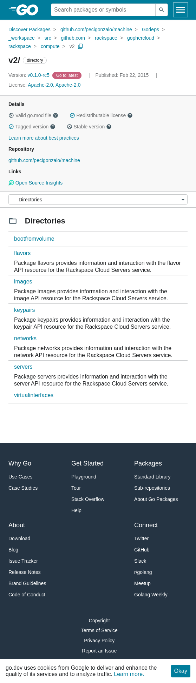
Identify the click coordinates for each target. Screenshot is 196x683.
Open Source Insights (35, 183)
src (48, 38)
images (23, 281)
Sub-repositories (152, 488)
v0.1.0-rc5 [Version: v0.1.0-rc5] (29, 75)
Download (19, 538)
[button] (11, 115)
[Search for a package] (103, 10)
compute (50, 46)
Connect (146, 525)
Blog (13, 550)
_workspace (21, 38)
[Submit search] (161, 10)
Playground (83, 477)
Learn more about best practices (43, 138)
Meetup (142, 583)
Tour (76, 488)
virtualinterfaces (33, 395)
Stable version (89, 126)
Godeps (150, 29)
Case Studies (23, 488)
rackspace (106, 38)
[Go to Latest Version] (67, 75)
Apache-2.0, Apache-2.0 (54, 85)
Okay (180, 671)
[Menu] (98, 199)
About (16, 525)
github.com (73, 38)
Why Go (19, 463)
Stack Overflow (87, 499)
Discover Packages (29, 29)
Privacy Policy (99, 640)
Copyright (99, 620)
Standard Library (152, 477)
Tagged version (31, 126)
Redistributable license (101, 115)
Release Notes (24, 572)
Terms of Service (99, 630)
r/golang (143, 572)
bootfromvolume (34, 239)
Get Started (87, 463)
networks (25, 338)
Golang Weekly (151, 594)
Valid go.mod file (33, 115)
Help (76, 510)
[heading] (29, 9)
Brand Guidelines (27, 583)
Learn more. (129, 674)
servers (23, 367)
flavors (22, 253)
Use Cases (20, 477)
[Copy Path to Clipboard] (80, 46)
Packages (148, 463)
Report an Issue (99, 651)
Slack (140, 561)
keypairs (24, 310)
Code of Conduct (26, 594)
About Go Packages (156, 499)
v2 (72, 46)
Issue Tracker (23, 561)
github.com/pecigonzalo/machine (96, 29)
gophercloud (140, 38)
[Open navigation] (181, 10)
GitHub (142, 550)
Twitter (141, 538)
